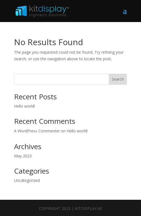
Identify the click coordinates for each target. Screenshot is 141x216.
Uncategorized (27, 180)
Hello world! (24, 106)
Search (118, 79)
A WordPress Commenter (37, 130)
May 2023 (23, 155)
